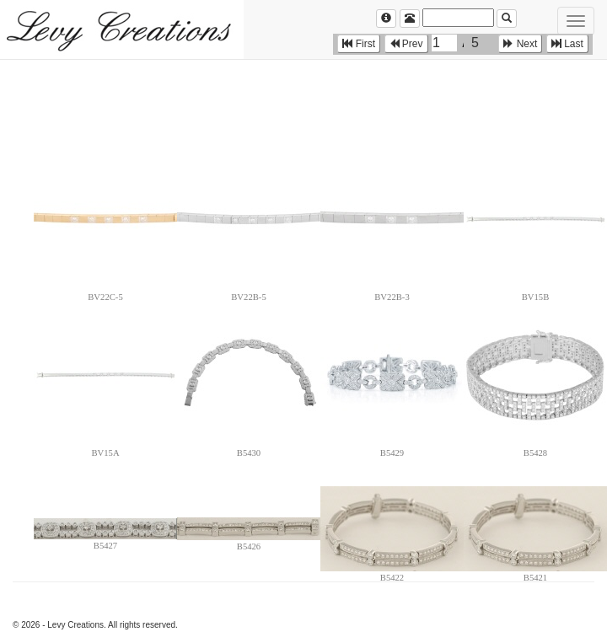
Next (520, 44)
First (358, 44)
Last (567, 44)
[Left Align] (386, 18)
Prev (406, 44)
